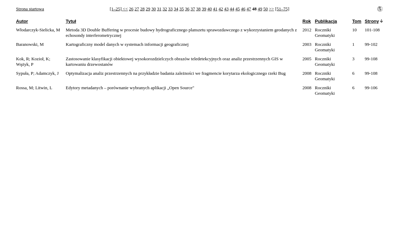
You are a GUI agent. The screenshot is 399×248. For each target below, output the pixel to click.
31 (159, 8)
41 (215, 8)
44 (232, 8)
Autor (22, 21)
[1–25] (116, 8)
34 (176, 8)
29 (148, 8)
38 (198, 8)
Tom (356, 21)
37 (193, 8)
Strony (372, 21)
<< (125, 8)
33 (170, 8)
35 (181, 8)
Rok (307, 21)
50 (265, 8)
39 (204, 8)
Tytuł (71, 21)
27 (136, 8)
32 (165, 8)
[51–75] (282, 8)
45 (237, 8)
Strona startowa (30, 8)
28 (142, 8)
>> (271, 8)
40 (209, 8)
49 (260, 8)
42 (220, 8)
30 (153, 8)
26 (131, 8)
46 (243, 8)
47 (248, 8)
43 (226, 8)
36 (187, 8)
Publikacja (326, 21)
